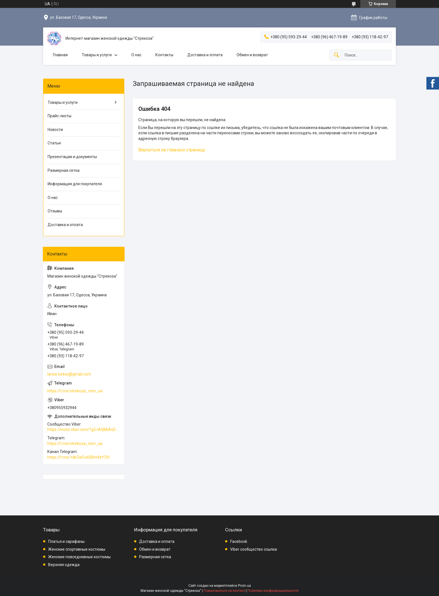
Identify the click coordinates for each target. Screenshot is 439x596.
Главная (60, 55)
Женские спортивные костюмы (76, 549)
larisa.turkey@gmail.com (69, 374)
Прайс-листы (59, 116)
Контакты (164, 55)
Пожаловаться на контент (224, 591)
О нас (136, 55)
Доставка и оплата (205, 55)
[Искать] (336, 55)
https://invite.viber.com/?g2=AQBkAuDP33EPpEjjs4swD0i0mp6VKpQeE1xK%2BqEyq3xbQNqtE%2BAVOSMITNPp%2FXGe (83, 429)
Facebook (238, 541)
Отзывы (55, 211)
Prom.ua (244, 586)
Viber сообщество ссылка (253, 549)
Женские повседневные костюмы (79, 557)
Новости (55, 129)
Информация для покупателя (75, 184)
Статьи (54, 143)
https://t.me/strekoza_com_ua (74, 391)
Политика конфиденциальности (272, 591)
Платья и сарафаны (66, 541)
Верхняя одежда (64, 564)
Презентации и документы (72, 156)
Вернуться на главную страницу (171, 149)
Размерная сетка (64, 170)
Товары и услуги (97, 55)
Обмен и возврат (252, 55)
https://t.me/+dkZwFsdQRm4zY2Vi (78, 457)
